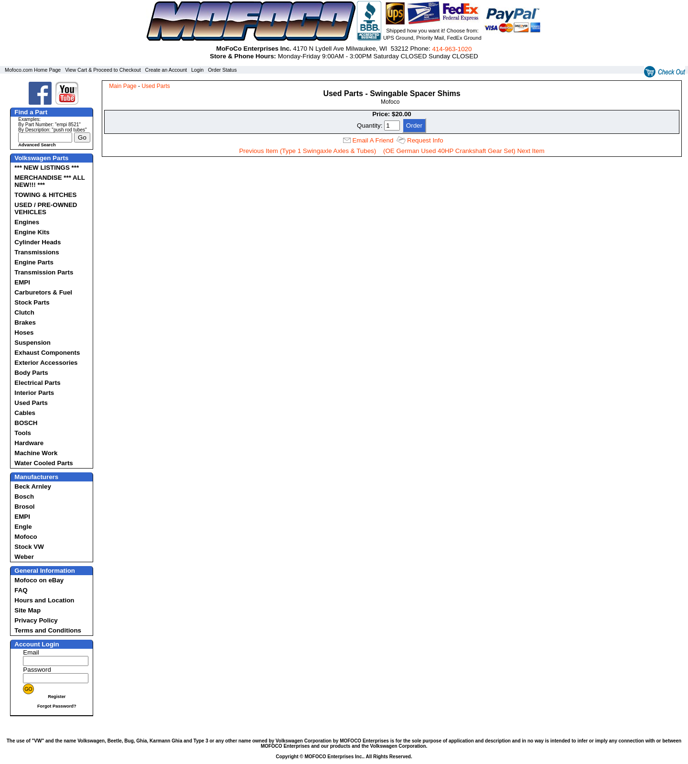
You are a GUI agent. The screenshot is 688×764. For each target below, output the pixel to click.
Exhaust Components (47, 352)
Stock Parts (31, 302)
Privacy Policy (35, 620)
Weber (24, 556)
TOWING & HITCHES (45, 194)
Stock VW (28, 546)
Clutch (24, 312)
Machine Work (35, 453)
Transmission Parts (43, 272)
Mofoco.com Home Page (33, 70)
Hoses (23, 332)
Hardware (28, 443)
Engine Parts (33, 262)
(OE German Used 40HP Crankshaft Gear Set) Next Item (464, 150)
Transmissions (36, 252)
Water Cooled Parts (43, 463)
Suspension (32, 342)
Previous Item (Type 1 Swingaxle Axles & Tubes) (307, 150)
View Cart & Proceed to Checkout (103, 70)
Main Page (122, 86)
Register (56, 696)
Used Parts (31, 402)
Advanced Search (36, 144)
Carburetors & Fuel (43, 292)
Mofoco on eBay (39, 580)
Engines (26, 222)
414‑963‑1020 (452, 49)
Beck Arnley (32, 486)
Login (197, 70)
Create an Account (166, 70)
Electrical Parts (37, 382)
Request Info (425, 140)
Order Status (222, 70)
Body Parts (31, 372)
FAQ (20, 590)
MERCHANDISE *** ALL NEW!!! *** (49, 181)
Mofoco (25, 536)
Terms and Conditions (47, 630)
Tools (22, 433)
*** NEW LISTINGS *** (46, 167)
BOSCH (25, 422)
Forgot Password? (56, 706)
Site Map (27, 610)
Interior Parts (34, 392)
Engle (23, 526)
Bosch (24, 496)
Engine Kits (31, 232)
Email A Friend (372, 140)
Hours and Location (44, 600)
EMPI (22, 282)
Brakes (24, 322)
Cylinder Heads (37, 242)
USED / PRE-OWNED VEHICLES (45, 208)
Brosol (24, 506)
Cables (24, 412)
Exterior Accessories (45, 362)
